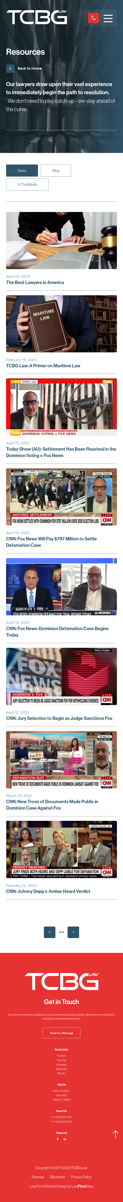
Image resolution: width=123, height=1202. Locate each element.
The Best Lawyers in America (35, 282)
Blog (56, 171)
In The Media (27, 184)
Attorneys (61, 1064)
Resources (61, 1069)
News (22, 171)
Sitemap (38, 1177)
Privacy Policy (81, 1177)
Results (61, 1073)
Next (73, 932)
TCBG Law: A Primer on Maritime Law (43, 366)
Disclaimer (57, 1177)
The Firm (61, 1055)
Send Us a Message (61, 1033)
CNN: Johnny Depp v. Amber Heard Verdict (48, 891)
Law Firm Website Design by (50, 1186)
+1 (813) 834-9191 (93, 18)
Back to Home (24, 67)
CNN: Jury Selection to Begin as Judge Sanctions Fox (59, 718)
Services (61, 1060)
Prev (49, 932)
